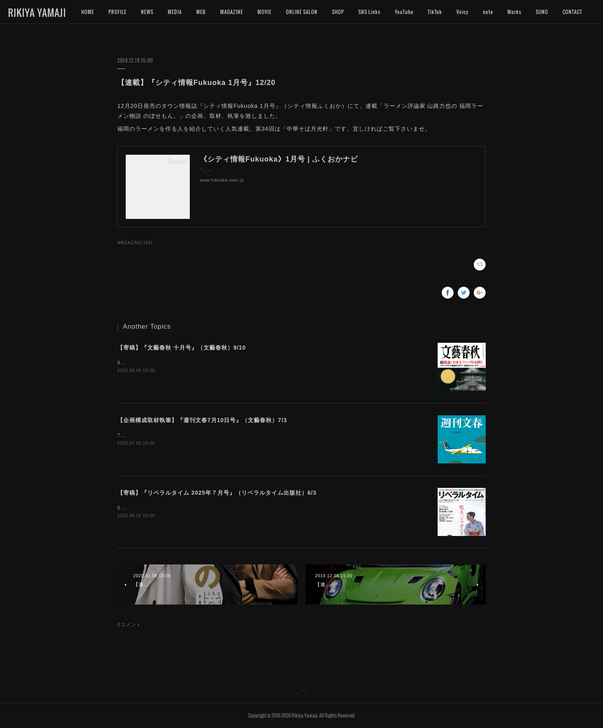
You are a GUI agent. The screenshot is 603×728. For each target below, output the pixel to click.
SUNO (542, 11)
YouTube (404, 11)
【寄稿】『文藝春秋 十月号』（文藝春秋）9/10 (181, 347)
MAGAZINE (231, 11)
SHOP (338, 11)
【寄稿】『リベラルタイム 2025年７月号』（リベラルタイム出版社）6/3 (217, 492)
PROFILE (118, 11)
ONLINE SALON (302, 11)
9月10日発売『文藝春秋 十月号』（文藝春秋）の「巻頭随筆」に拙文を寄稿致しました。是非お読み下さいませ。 (250, 363)
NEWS (147, 11)
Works (514, 11)
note (488, 11)
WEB (201, 11)
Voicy (462, 11)
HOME (87, 11)
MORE (569, 11)
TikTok (435, 11)
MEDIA (175, 11)
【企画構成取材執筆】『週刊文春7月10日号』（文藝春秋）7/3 (202, 420)
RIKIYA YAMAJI (37, 12)
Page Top (301, 693)
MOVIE (264, 11)
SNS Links (369, 11)
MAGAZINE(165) (135, 243)
